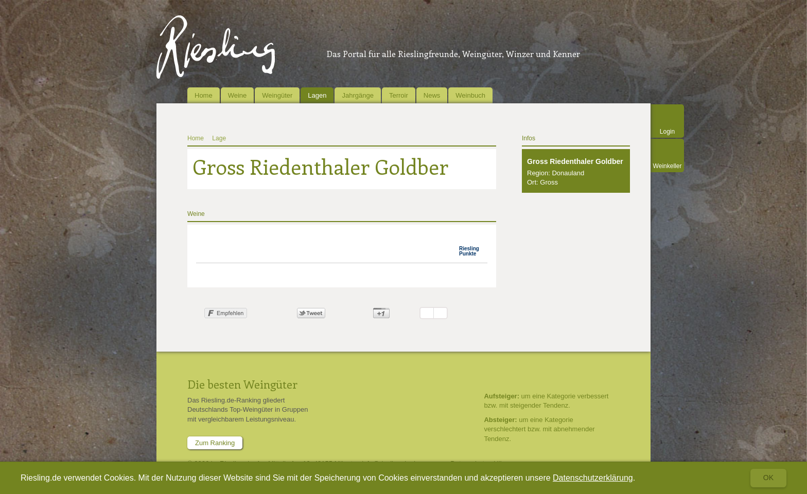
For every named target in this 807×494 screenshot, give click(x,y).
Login (667, 131)
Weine (237, 95)
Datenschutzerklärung (593, 477)
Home (204, 95)
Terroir (398, 95)
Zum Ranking (215, 443)
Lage (219, 138)
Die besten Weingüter (242, 384)
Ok (768, 477)
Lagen (317, 95)
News (432, 95)
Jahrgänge (357, 95)
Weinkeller (667, 166)
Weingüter (277, 95)
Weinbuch (470, 95)
